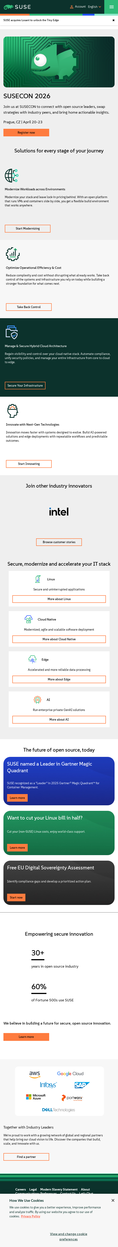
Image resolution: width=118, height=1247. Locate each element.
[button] (77, 6)
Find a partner (26, 1157)
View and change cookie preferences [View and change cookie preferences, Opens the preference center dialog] (68, 1236)
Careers (20, 1189)
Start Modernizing (28, 228)
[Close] (113, 1200)
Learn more (17, 798)
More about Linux (59, 599)
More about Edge (59, 679)
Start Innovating (29, 464)
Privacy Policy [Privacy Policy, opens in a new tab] (30, 1216)
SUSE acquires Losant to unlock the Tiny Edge (31, 20)
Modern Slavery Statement (59, 1189)
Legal (33, 1189)
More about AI (59, 719)
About (85, 1189)
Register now (26, 132)
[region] (59, 1220)
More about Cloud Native (59, 639)
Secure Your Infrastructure (25, 385)
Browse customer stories (59, 542)
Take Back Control (29, 307)
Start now (16, 897)
